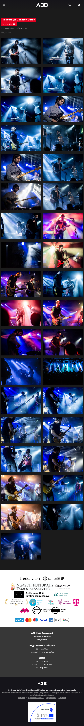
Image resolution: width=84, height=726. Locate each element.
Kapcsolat (62, 698)
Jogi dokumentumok (36, 698)
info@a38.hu (42, 639)
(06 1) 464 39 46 (42, 661)
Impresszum (51, 698)
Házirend (21, 698)
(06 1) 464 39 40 (42, 649)
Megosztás (6, 32)
